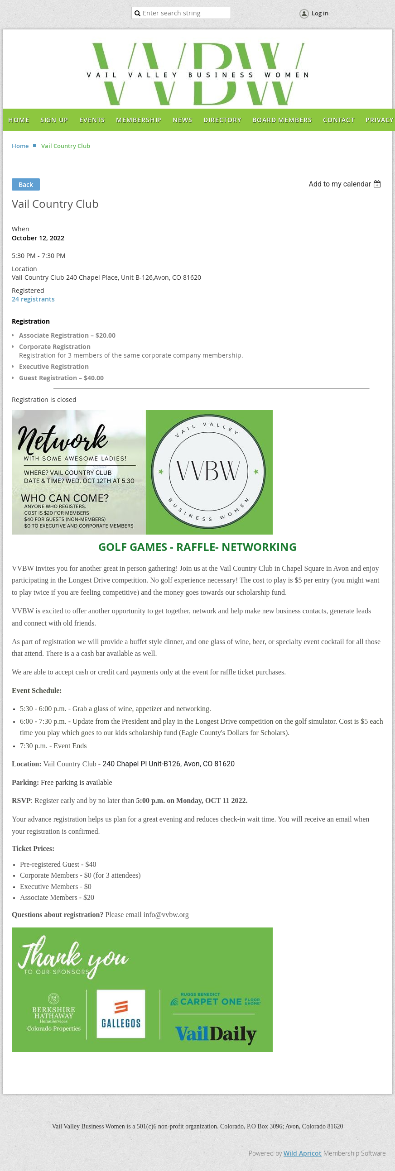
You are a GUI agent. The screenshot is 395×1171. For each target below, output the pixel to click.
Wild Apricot (303, 1153)
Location (24, 268)
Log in (320, 13)
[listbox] (345, 184)
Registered (28, 290)
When (20, 229)
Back (26, 184)
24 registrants (33, 299)
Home (20, 146)
